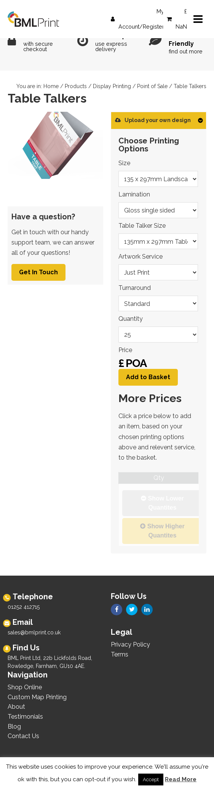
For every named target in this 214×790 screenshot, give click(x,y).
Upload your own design (153, 120)
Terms (119, 654)
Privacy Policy (130, 644)
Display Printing (112, 86)
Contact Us (23, 736)
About (16, 706)
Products (76, 86)
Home (51, 86)
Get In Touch (38, 272)
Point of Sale (152, 86)
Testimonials (25, 716)
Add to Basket (148, 377)
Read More (180, 779)
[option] (55, 145)
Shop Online (25, 687)
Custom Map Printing (37, 697)
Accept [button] (151, 779)
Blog (14, 726)
